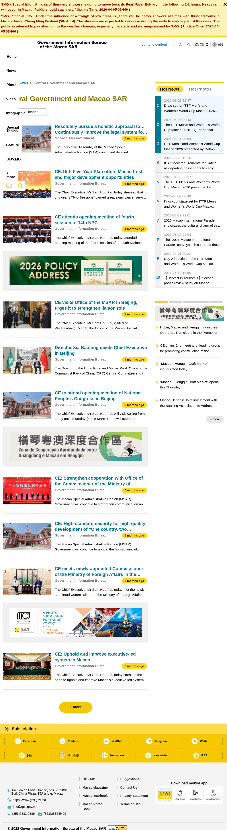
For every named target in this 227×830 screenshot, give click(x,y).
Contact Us (128, 782)
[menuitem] (30, 56)
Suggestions (129, 774)
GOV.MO (88, 774)
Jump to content (154, 44)
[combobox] (25, 107)
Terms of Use (130, 799)
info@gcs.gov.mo (25, 801)
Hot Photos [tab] (200, 84)
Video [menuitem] (67, 56)
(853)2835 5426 (55, 808)
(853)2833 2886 (23, 808)
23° (204, 44)
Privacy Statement (134, 791)
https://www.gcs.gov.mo (29, 795)
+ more (215, 414)
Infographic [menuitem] (91, 56)
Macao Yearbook (95, 791)
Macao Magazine (95, 782)
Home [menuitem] (11, 56)
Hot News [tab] (169, 84)
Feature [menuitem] (148, 56)
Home (8, 78)
